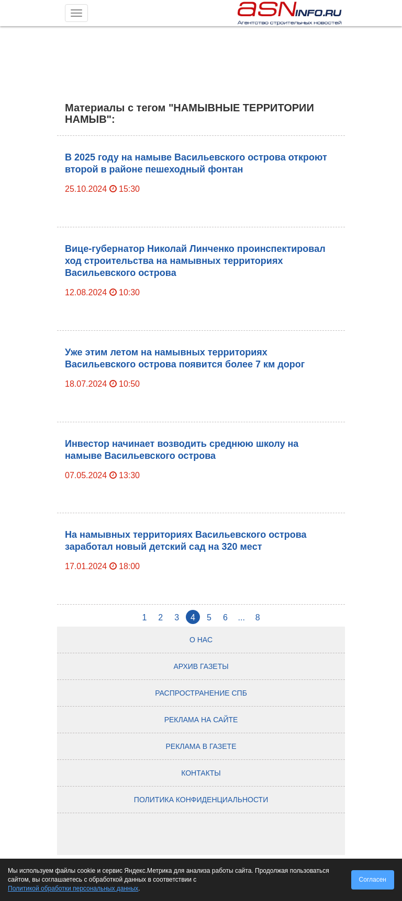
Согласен (372, 879)
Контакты (201, 773)
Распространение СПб (201, 693)
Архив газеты (200, 666)
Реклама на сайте (201, 719)
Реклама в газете (201, 746)
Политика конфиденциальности (201, 799)
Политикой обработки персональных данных (73, 888)
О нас (201, 640)
